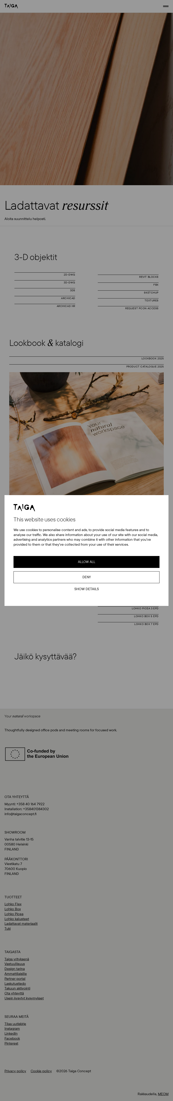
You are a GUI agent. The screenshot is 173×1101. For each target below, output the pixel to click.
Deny (86, 577)
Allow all (86, 562)
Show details (86, 589)
